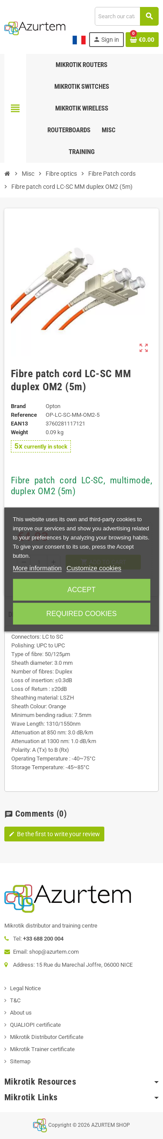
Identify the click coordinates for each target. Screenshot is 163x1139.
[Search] (126, 16)
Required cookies (82, 613)
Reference (24, 415)
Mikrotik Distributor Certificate (46, 1037)
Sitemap (20, 1061)
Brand (18, 406)
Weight (19, 432)
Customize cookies (94, 568)
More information (37, 568)
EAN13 (19, 423)
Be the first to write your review (54, 834)
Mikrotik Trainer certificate (42, 1049)
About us (21, 1012)
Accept (81, 589)
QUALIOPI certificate (35, 1025)
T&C (15, 1000)
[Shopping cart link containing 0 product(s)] (142, 39)
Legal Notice (25, 988)
